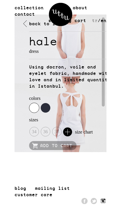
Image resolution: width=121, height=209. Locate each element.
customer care (33, 194)
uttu (60, 14)
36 (45, 131)
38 (57, 131)
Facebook (84, 201)
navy (45, 108)
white (34, 108)
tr (95, 20)
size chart (78, 131)
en (103, 20)
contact (25, 14)
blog (20, 188)
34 (34, 131)
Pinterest (103, 201)
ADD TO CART (56, 145)
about (80, 7)
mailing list (52, 188)
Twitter (94, 201)
